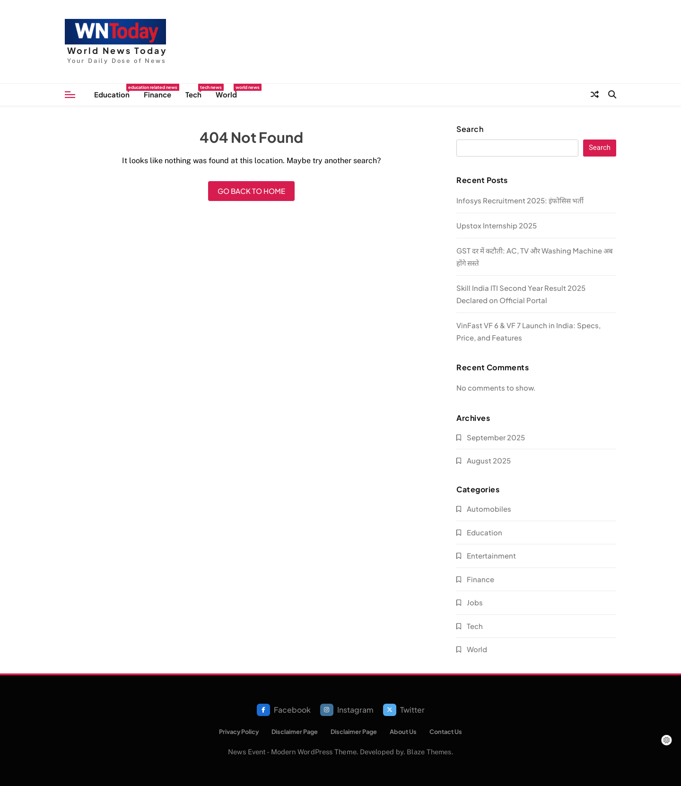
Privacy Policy (239, 731)
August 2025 (489, 460)
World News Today (117, 50)
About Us (403, 731)
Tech (197, 91)
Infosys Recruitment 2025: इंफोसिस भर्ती (520, 200)
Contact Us (445, 731)
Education (115, 91)
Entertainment (491, 555)
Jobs (475, 602)
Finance (157, 94)
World (230, 91)
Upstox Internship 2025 (496, 225)
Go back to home (251, 190)
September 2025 (496, 437)
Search (469, 129)
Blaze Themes (429, 752)
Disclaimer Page (294, 731)
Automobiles (489, 508)
